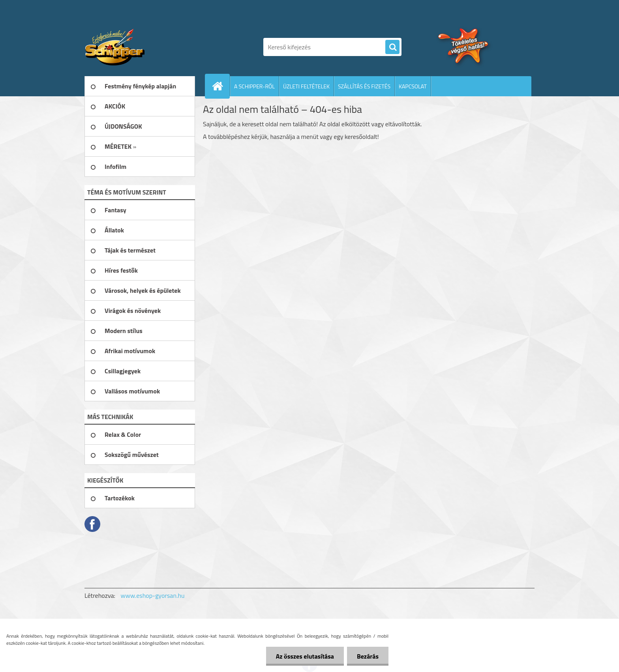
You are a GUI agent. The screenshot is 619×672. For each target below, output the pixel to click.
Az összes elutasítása (305, 656)
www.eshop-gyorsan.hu (153, 595)
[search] (392, 47)
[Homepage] (221, 86)
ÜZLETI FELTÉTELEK (306, 86)
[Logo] (138, 47)
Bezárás (368, 656)
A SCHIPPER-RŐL (254, 86)
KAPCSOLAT (413, 86)
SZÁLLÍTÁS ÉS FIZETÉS (364, 86)
